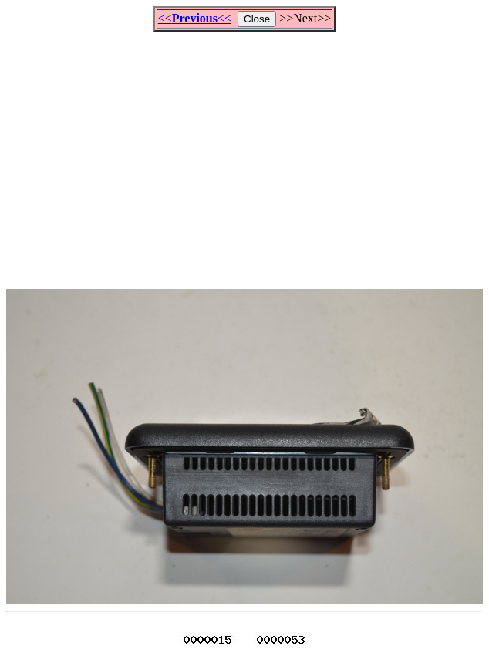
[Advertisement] (247, 153)
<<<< (194, 18)
